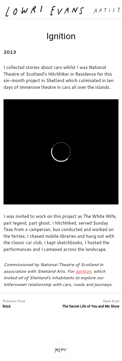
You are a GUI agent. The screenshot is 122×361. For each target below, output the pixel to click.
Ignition (83, 271)
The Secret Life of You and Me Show (90, 306)
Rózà (7, 306)
